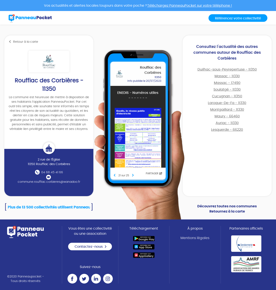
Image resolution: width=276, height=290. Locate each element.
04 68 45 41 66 (52, 172)
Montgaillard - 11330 (227, 109)
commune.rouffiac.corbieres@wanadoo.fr (49, 181)
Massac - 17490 (227, 83)
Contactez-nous (91, 246)
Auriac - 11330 (227, 123)
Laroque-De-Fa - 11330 (227, 103)
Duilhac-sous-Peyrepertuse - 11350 (227, 69)
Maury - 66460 (227, 116)
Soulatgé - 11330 (227, 89)
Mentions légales (194, 238)
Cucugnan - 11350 (227, 96)
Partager (154, 173)
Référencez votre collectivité (238, 18)
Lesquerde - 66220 (227, 129)
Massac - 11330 (227, 76)
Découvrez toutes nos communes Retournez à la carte (227, 209)
